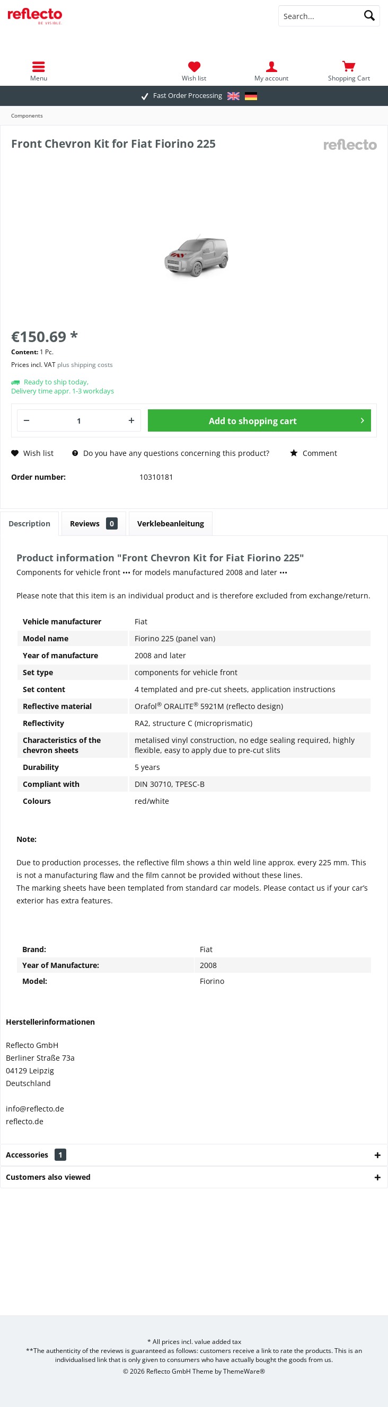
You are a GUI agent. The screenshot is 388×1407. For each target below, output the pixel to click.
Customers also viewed (48, 1177)
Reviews (94, 523)
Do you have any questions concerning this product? (170, 453)
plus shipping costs (85, 364)
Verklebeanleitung (170, 523)
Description (29, 523)
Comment (313, 453)
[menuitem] (349, 71)
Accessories (36, 1155)
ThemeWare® (244, 1371)
